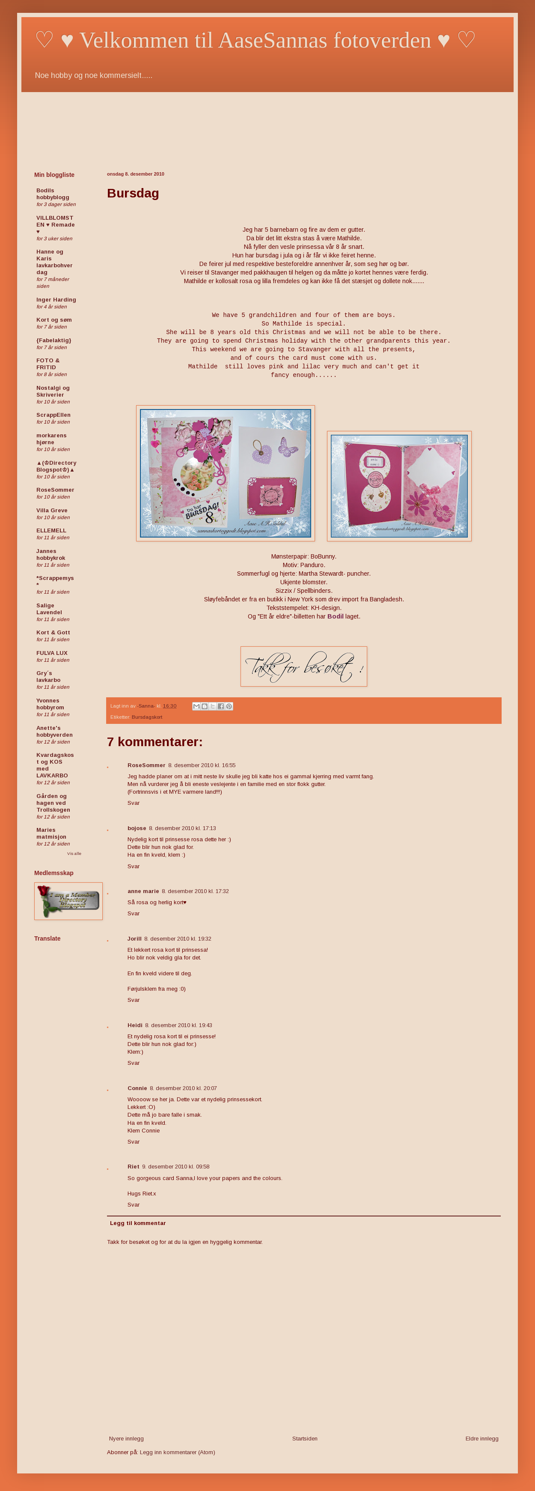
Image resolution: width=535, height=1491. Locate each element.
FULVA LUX (52, 653)
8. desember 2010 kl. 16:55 (201, 765)
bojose (137, 828)
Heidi (135, 1025)
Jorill (135, 938)
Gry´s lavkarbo (48, 676)
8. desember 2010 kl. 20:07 (183, 1088)
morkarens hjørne (51, 438)
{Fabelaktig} (53, 340)
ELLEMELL (51, 530)
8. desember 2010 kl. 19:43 (178, 1025)
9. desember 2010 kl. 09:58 (175, 1166)
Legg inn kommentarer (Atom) (177, 1452)
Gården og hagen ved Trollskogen (53, 803)
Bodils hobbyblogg (52, 193)
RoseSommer (147, 765)
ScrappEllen (53, 415)
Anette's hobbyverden (54, 731)
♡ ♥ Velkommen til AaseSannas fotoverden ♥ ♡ (255, 39)
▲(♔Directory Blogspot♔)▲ (56, 466)
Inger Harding (56, 299)
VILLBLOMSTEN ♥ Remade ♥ (55, 225)
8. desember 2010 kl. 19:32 (177, 938)
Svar (134, 803)
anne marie (143, 891)
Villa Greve (52, 510)
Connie (137, 1088)
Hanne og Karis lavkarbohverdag (54, 261)
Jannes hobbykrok (50, 554)
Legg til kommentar (138, 1223)
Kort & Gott (53, 632)
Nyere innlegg (126, 1438)
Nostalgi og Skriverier (53, 391)
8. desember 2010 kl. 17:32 (195, 891)
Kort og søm (54, 320)
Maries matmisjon (51, 833)
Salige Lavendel (49, 609)
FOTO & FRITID (47, 364)
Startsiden (305, 1438)
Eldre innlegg (482, 1438)
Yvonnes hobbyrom (50, 704)
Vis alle (74, 853)
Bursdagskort (147, 717)
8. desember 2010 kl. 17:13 (182, 828)
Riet (134, 1166)
